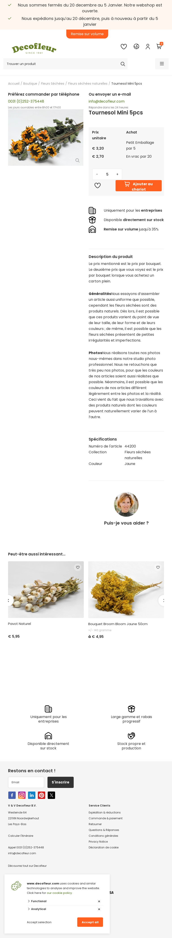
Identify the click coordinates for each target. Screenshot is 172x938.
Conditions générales (103, 836)
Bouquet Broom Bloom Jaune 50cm (118, 624)
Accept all (90, 922)
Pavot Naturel (19, 624)
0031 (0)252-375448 (26, 101)
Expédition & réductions (105, 812)
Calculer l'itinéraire (20, 836)
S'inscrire (61, 782)
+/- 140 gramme (99, 630)
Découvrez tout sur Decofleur (27, 866)
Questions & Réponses (104, 830)
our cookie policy (59, 893)
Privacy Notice (98, 841)
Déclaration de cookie (103, 847)
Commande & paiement (106, 818)
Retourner (95, 824)
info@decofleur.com (107, 101)
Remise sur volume (87, 34)
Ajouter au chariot (138, 186)
